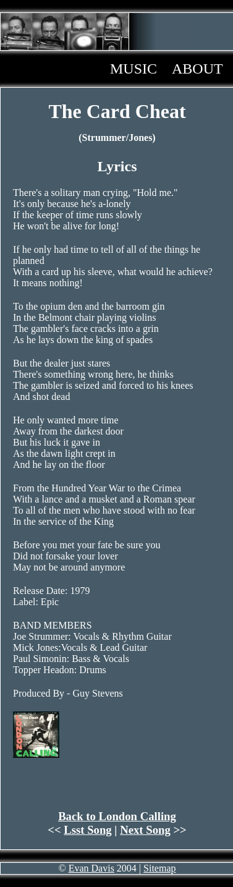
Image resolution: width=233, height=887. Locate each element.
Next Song (145, 829)
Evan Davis (91, 868)
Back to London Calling (117, 816)
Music (133, 69)
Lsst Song (87, 829)
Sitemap (159, 868)
